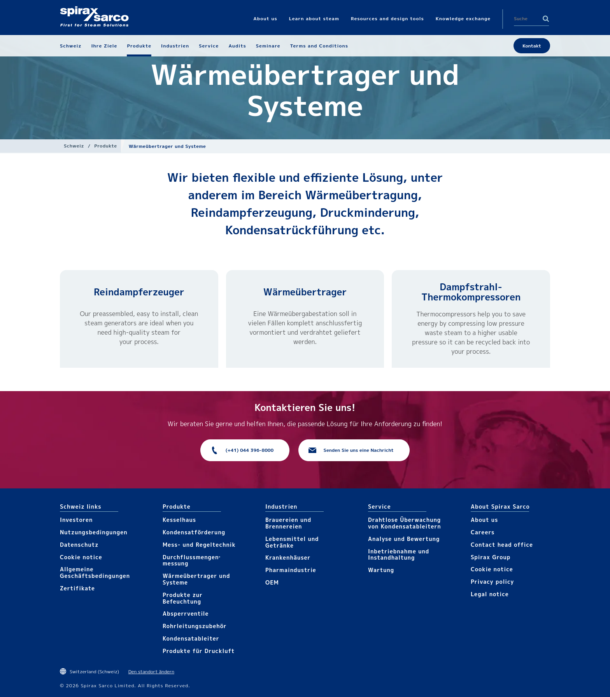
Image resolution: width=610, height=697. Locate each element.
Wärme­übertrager (305, 291)
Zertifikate (77, 588)
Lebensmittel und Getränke (292, 542)
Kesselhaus (179, 519)
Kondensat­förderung (194, 532)
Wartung (381, 570)
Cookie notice (81, 557)
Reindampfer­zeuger (139, 291)
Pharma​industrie (290, 570)
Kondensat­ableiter (191, 638)
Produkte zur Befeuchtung (183, 598)
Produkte (105, 145)
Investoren (76, 519)
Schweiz (74, 145)
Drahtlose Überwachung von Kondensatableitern (404, 523)
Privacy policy (492, 581)
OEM (272, 582)
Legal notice (490, 594)
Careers (482, 532)
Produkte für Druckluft (199, 651)
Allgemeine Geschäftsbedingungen (95, 572)
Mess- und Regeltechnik (199, 544)
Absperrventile (186, 613)
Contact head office (502, 544)
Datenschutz (79, 544)
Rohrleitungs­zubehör (195, 626)
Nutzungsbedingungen (94, 532)
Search (546, 19)
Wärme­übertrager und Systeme (196, 579)
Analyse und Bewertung (404, 539)
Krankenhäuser (287, 557)
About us (484, 519)
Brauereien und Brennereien (288, 523)
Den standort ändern (151, 671)
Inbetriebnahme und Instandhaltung (398, 555)
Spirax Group (490, 557)
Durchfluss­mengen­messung (191, 560)
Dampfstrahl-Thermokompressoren (471, 292)
